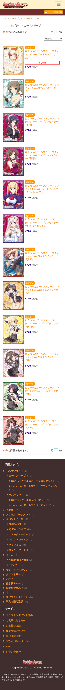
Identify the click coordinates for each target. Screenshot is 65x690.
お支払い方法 (13, 625)
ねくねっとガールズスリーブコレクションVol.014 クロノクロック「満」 (42, 390)
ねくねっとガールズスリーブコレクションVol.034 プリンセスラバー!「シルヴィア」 (42, 188)
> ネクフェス (13, 544)
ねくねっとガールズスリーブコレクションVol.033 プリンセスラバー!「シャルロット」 (42, 222)
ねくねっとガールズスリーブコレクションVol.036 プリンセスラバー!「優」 (42, 121)
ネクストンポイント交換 (19, 615)
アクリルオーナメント (18, 514)
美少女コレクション (17, 597)
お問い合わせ (13, 651)
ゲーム (9, 555)
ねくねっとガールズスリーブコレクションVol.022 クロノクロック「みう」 (42, 289)
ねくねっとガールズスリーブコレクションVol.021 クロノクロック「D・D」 (42, 323)
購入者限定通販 (14, 601)
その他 (9, 510)
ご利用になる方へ (15, 620)
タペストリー (13, 574)
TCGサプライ (16, 18)
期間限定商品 (13, 588)
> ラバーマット (14, 494)
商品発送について (15, 631)
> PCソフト (12, 565)
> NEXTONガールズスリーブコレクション (31, 480)
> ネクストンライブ (17, 539)
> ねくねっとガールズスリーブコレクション (32, 486)
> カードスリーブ (16, 475)
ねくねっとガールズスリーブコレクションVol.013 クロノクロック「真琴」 (42, 424)
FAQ (8, 646)
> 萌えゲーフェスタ (17, 550)
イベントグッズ (14, 519)
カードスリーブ (33, 18)
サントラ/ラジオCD (16, 569)
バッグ (9, 579)
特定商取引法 (13, 636)
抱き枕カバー (13, 583)
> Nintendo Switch (17, 559)
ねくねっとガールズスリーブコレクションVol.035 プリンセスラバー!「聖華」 (42, 155)
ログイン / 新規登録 (53, 12)
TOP (5, 18)
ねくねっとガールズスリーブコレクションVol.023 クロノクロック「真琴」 (42, 256)
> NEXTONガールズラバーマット (27, 500)
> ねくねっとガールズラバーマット (28, 505)
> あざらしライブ (16, 529)
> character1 (13, 524)
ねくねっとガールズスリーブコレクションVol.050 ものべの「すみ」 (42, 54)
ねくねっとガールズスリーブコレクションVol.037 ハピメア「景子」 (42, 87)
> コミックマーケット (18, 534)
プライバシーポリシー (18, 641)
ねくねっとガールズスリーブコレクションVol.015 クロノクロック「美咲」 (42, 357)
